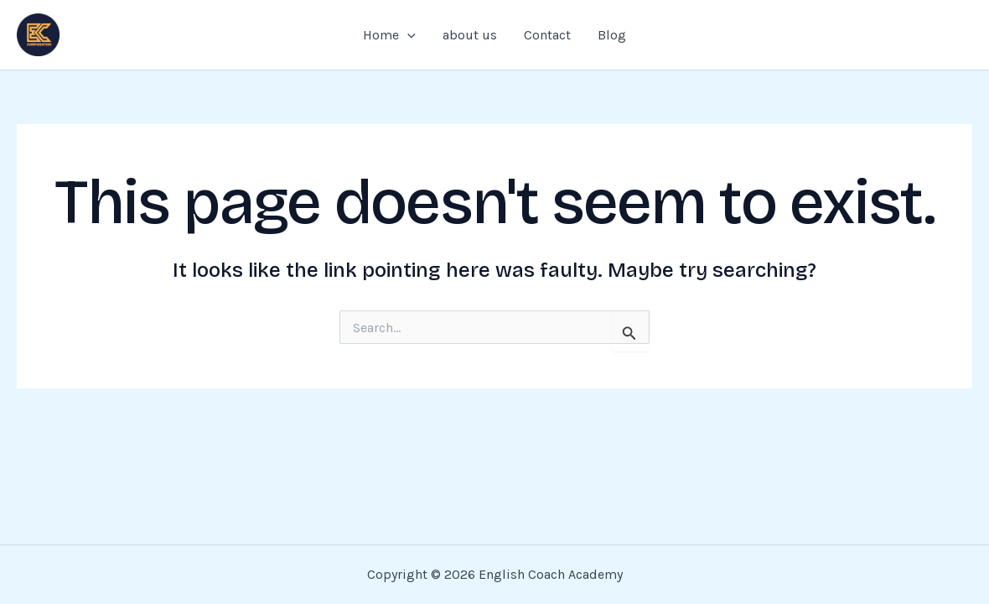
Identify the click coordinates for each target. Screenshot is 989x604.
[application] (407, 35)
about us (470, 35)
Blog (612, 35)
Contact (547, 35)
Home (389, 35)
